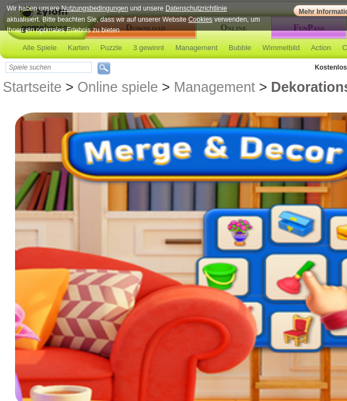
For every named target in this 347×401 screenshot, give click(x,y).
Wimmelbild (281, 47)
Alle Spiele (39, 47)
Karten (78, 47)
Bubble (240, 47)
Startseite (32, 87)
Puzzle (111, 47)
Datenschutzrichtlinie (196, 8)
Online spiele (117, 87)
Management (196, 47)
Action (321, 47)
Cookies (200, 19)
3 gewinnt (148, 47)
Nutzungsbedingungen (94, 8)
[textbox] (49, 67)
